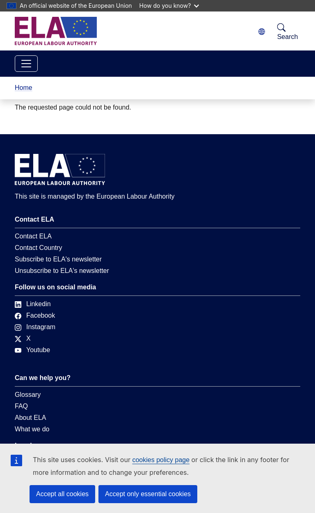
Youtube (32, 349)
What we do (32, 429)
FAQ (21, 406)
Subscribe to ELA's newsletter (58, 259)
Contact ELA (33, 236)
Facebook (35, 315)
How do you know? (169, 5)
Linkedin (33, 303)
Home (23, 87)
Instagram (35, 326)
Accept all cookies (62, 493)
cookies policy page (160, 459)
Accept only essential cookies (148, 493)
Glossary (28, 394)
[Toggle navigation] (26, 63)
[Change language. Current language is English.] (261, 31)
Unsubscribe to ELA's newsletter (62, 270)
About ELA (30, 417)
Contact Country (38, 247)
